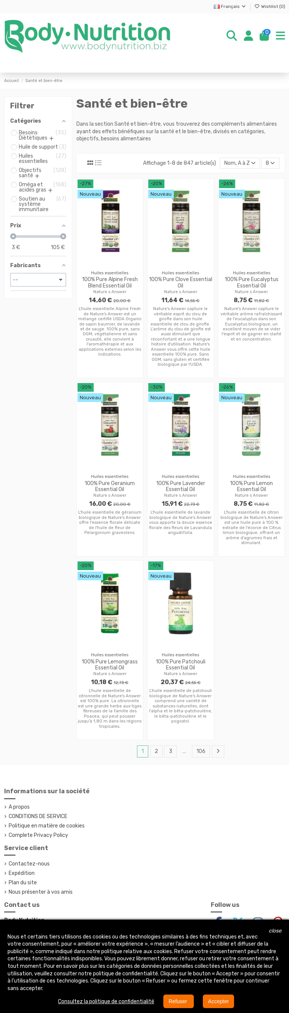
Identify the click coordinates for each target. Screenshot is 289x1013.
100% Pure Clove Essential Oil (180, 282)
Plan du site (23, 882)
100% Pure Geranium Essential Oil (110, 486)
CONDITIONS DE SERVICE (38, 816)
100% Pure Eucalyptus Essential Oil (251, 282)
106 (200, 751)
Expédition (22, 873)
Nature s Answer (109, 291)
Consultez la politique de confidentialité (106, 1001)
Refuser (179, 1001)
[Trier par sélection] (240, 163)
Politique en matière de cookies (47, 826)
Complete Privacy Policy (38, 835)
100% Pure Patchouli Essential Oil (180, 665)
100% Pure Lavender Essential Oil (180, 486)
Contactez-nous (29, 864)
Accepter (218, 1001)
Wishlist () (269, 6)
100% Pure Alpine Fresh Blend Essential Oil (110, 282)
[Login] (248, 36)
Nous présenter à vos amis (41, 892)
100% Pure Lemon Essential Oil (251, 486)
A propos (19, 807)
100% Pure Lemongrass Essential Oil (110, 665)
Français (230, 6)
